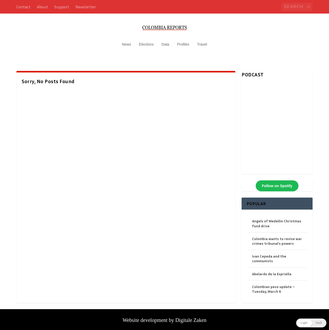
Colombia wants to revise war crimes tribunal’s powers (277, 238)
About (42, 6)
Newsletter (85, 6)
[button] (311, 323)
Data (165, 42)
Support (61, 6)
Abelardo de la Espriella (271, 271)
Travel (202, 42)
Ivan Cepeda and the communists (269, 255)
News (126, 42)
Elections (146, 42)
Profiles (183, 42)
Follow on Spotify (277, 183)
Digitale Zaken (190, 317)
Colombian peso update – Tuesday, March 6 (273, 286)
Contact (23, 6)
